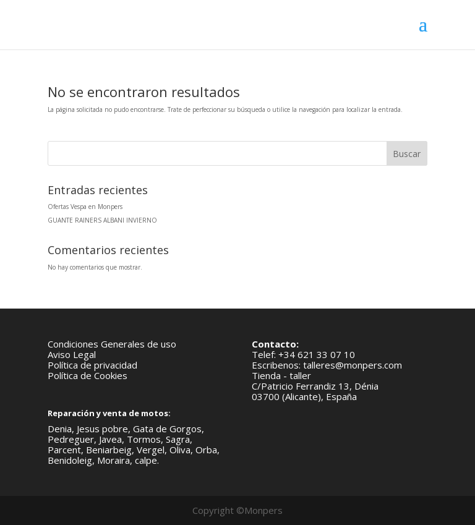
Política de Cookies (87, 375)
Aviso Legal (72, 354)
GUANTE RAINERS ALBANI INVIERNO (102, 220)
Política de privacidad (92, 365)
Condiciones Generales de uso (112, 344)
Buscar (407, 154)
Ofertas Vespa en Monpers (85, 206)
